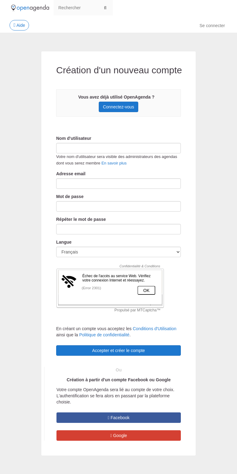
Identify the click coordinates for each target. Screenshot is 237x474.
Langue (64, 242)
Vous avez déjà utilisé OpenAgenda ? (116, 97)
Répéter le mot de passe (81, 219)
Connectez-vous (118, 106)
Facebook (119, 417)
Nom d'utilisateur (73, 138)
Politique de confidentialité (104, 334)
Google (118, 435)
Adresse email (70, 173)
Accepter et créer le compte (118, 350)
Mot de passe (70, 196)
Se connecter (212, 25)
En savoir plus (114, 163)
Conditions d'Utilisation (154, 328)
